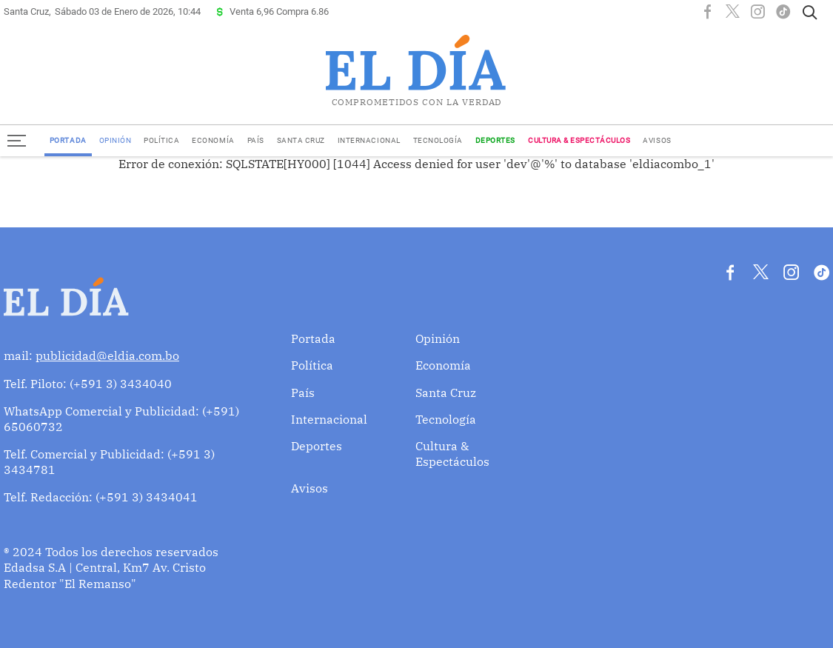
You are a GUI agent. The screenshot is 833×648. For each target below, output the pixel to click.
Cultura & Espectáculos (579, 140)
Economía (213, 140)
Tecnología (438, 140)
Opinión (115, 140)
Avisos (657, 140)
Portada (68, 140)
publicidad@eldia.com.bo (107, 355)
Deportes (495, 140)
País (255, 140)
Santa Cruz (301, 140)
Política (161, 140)
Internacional (369, 140)
